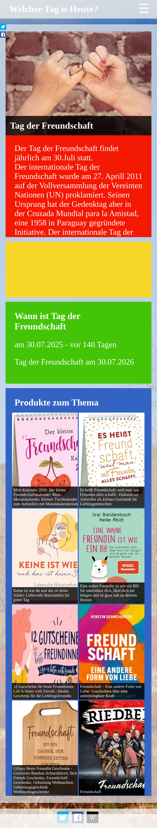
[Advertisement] (78, 269)
